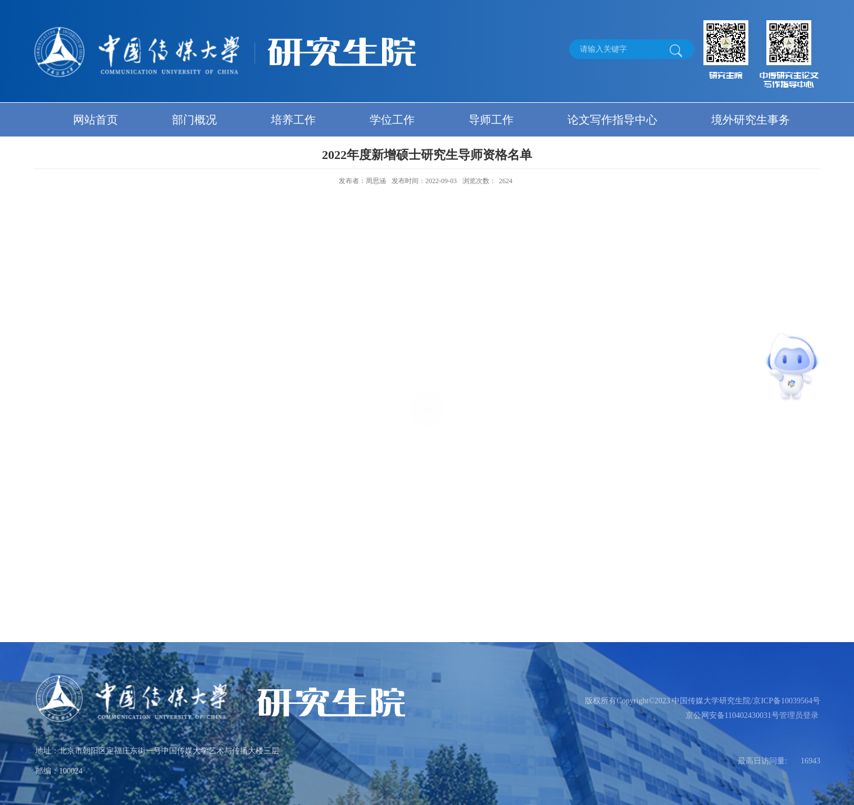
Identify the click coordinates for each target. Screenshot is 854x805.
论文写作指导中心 (612, 119)
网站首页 (95, 119)
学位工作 (392, 119)
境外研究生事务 (750, 119)
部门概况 (194, 119)
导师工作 (491, 119)
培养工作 (293, 119)
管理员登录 (799, 715)
